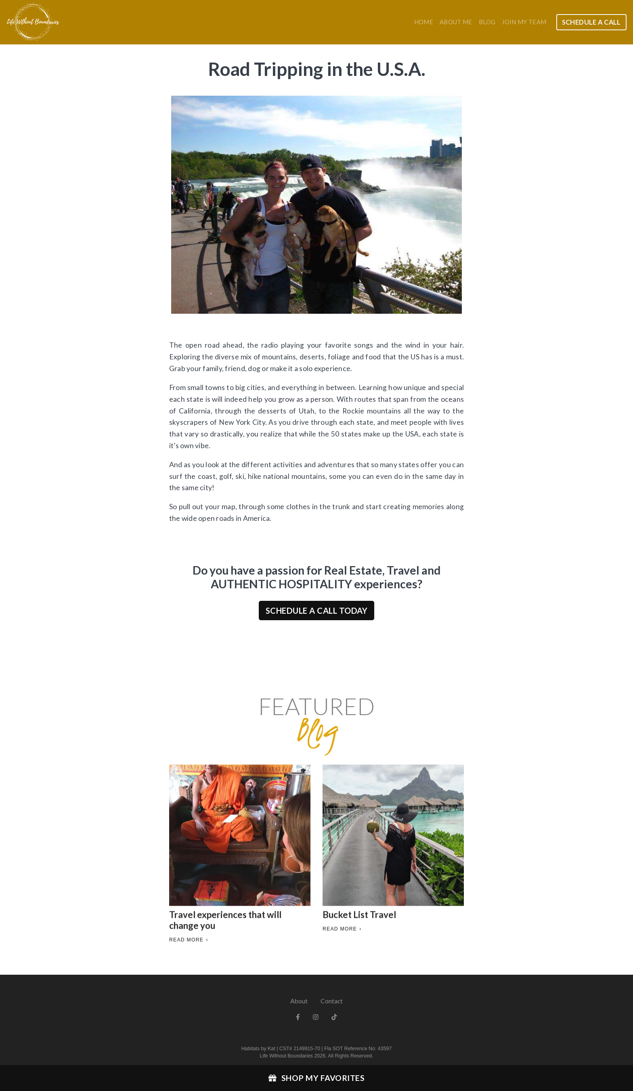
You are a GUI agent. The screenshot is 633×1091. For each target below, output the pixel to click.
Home (423, 22)
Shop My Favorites (316, 1078)
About (299, 1001)
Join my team (524, 22)
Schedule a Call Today (317, 610)
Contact (332, 1001)
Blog (487, 22)
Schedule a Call (591, 22)
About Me (456, 22)
